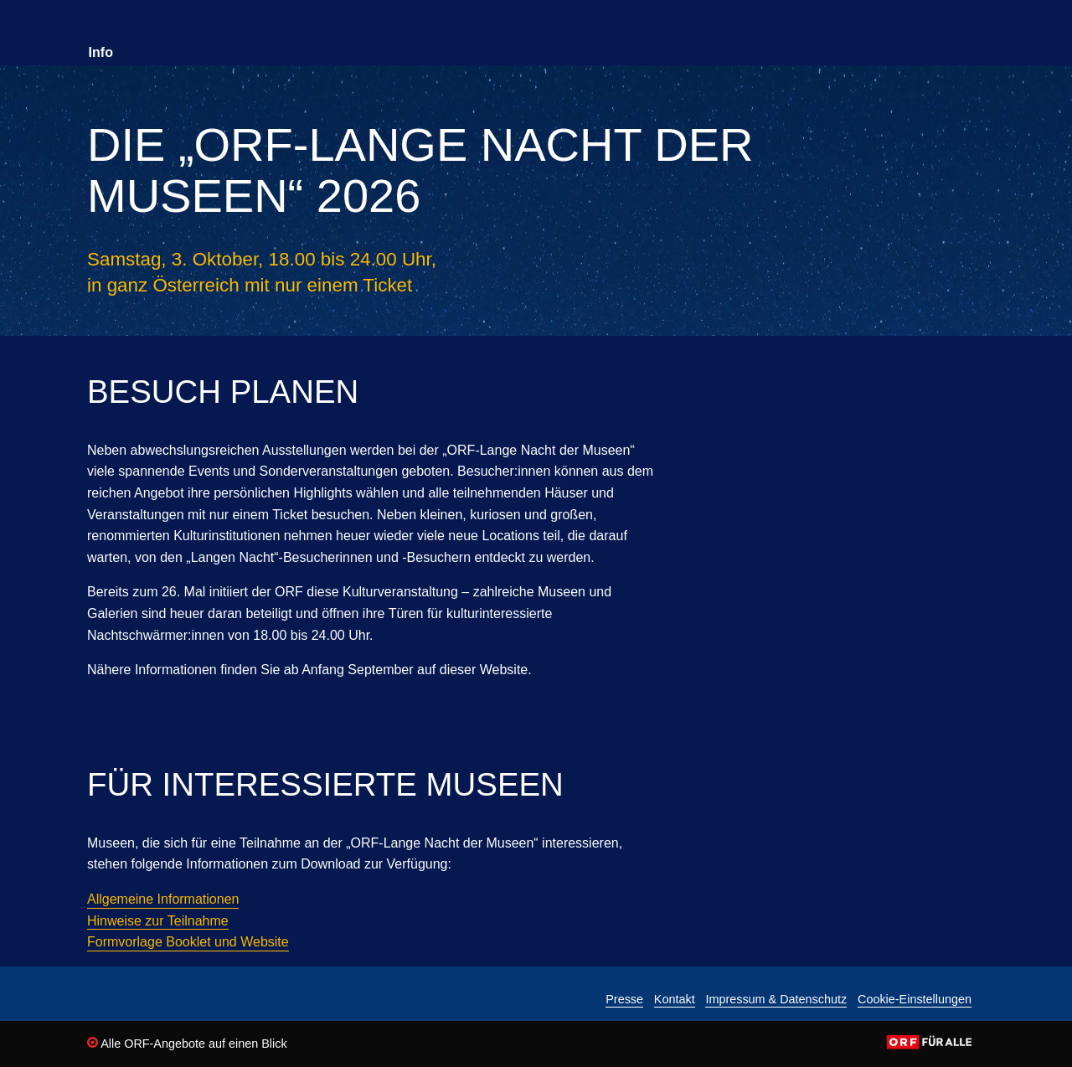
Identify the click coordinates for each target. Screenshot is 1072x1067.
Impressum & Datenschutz (776, 999)
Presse (624, 999)
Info (101, 52)
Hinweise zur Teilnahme (158, 921)
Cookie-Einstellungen (915, 999)
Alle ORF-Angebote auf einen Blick (187, 1043)
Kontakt (674, 999)
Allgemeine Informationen (163, 899)
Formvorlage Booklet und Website (188, 942)
